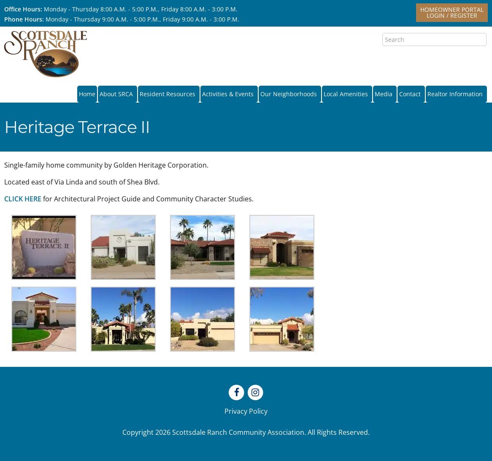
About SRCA (117, 94)
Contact (411, 94)
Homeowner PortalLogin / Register (452, 12)
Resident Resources (169, 94)
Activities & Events (229, 94)
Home (87, 94)
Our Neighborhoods (289, 94)
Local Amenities (347, 94)
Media (385, 94)
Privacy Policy (246, 411)
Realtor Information (456, 94)
